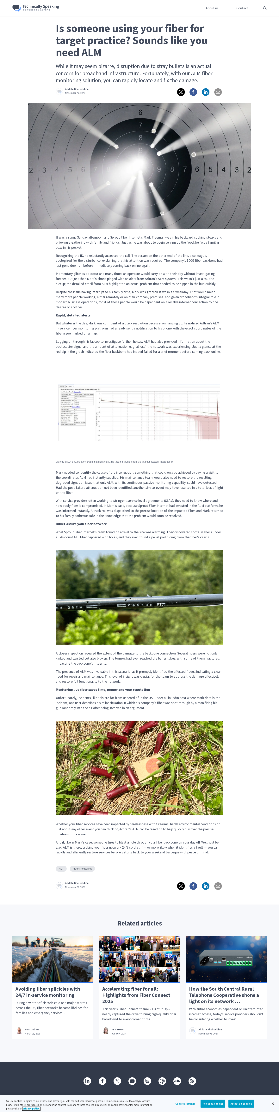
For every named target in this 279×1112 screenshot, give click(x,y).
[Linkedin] (87, 1080)
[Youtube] (132, 1080)
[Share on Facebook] (193, 91)
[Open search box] (259, 8)
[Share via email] (217, 91)
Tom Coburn (32, 1029)
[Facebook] (102, 1080)
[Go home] (35, 8)
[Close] (273, 1106)
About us (212, 8)
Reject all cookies (213, 1106)
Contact (242, 8)
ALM (61, 868)
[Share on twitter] (180, 91)
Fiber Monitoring (82, 868)
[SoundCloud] (176, 1080)
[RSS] (192, 1080)
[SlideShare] (147, 1080)
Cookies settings (185, 1106)
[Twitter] (117, 1080)
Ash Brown (118, 1029)
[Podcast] (162, 1080)
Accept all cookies (241, 1106)
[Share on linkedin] (205, 91)
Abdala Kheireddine (77, 89)
